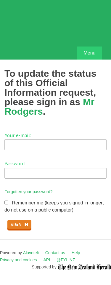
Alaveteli (31, 252)
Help (76, 252)
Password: (15, 163)
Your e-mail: (17, 135)
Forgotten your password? (28, 191)
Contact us (55, 252)
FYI (38, 31)
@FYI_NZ (66, 259)
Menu (89, 52)
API (47, 259)
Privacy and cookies (18, 259)
